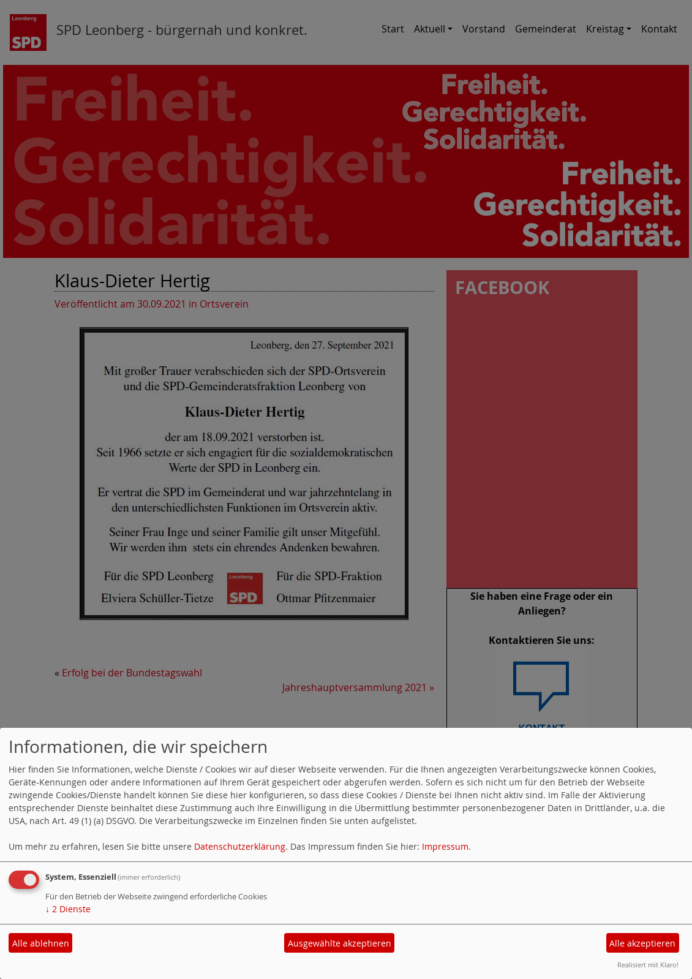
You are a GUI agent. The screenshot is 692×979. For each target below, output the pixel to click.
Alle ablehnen (40, 943)
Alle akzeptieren (642, 943)
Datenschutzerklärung (239, 846)
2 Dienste (68, 909)
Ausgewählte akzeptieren (339, 943)
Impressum (445, 846)
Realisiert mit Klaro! (648, 964)
